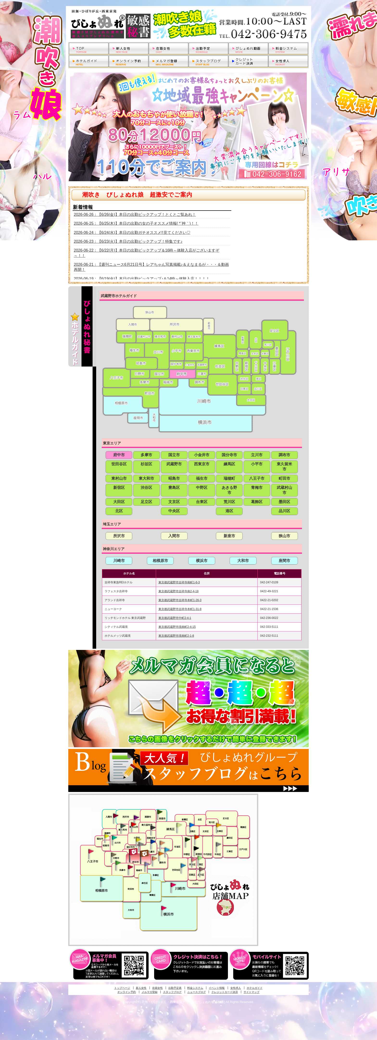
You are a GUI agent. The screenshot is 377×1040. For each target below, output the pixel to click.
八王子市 (256, 478)
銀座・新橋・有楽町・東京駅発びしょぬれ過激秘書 (218, 844)
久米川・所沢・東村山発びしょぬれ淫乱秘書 (133, 824)
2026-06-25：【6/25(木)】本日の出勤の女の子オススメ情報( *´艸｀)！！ (136, 223)
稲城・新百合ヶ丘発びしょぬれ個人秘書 (146, 864)
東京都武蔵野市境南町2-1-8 (176, 635)
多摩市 (146, 455)
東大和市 (146, 478)
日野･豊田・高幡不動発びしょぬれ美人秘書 (113, 854)
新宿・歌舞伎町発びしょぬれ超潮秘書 (197, 836)
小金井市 (201, 455)
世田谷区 (119, 464)
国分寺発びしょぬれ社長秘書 (138, 839)
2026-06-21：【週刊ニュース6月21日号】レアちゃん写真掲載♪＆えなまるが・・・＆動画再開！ (151, 267)
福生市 (201, 478)
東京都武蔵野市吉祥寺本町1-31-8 (179, 609)
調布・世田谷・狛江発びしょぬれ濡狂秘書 (183, 865)
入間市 (174, 536)
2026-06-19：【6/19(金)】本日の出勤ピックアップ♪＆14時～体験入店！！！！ (142, 279)
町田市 (284, 478)
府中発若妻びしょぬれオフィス (144, 853)
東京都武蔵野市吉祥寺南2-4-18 (178, 591)
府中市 (119, 455)
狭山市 (284, 536)
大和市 (243, 561)
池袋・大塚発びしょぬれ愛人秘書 (191, 824)
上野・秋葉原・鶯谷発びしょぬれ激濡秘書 (218, 824)
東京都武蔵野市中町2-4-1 (174, 618)
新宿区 (119, 488)
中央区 (174, 511)
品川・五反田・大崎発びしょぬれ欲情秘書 (201, 868)
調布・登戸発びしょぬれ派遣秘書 (167, 849)
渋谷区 (146, 488)
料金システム (195, 987)
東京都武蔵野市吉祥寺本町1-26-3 (179, 600)
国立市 (174, 455)
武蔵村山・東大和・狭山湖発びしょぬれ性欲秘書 (123, 825)
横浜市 (201, 561)
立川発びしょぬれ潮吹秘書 (114, 838)
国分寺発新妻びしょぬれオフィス (140, 844)
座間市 (284, 561)
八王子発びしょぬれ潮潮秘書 (90, 851)
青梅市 (257, 488)
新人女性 (141, 987)
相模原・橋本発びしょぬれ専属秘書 (103, 879)
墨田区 (284, 502)
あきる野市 (229, 490)
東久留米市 (284, 466)
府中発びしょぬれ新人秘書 (134, 852)
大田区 (119, 502)
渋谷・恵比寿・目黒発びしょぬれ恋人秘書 (193, 859)
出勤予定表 (175, 987)
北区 (119, 511)
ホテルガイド (255, 987)
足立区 (146, 502)
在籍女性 (157, 987)
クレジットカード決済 (224, 991)
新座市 (229, 536)
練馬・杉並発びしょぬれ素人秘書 (178, 825)
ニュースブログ (196, 991)
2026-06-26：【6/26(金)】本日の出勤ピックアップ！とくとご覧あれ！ (135, 214)
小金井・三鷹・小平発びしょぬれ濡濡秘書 (153, 841)
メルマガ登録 (149, 991)
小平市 (257, 464)
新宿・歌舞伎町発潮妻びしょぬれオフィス (196, 848)
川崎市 (119, 561)
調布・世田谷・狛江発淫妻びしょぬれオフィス (154, 858)
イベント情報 (217, 987)
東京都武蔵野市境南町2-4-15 (177, 627)
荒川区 (229, 502)
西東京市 (201, 464)
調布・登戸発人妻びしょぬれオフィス (161, 853)
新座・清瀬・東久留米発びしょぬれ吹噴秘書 (159, 811)
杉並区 (146, 464)
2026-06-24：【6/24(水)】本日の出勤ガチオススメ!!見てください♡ (132, 232)
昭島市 (174, 478)
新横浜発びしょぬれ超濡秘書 (164, 908)
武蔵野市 (174, 464)
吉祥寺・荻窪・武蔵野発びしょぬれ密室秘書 (162, 842)
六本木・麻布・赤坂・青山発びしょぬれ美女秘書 (200, 858)
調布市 (284, 455)
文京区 (174, 502)
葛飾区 (257, 502)
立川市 (257, 455)
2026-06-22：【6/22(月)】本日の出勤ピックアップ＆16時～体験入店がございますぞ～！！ (146, 252)
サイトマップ (251, 991)
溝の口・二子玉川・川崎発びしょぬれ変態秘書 (173, 884)
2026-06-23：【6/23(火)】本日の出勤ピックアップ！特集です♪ (128, 241)
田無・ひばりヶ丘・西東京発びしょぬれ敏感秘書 (153, 827)
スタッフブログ (172, 991)
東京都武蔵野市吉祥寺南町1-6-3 (179, 582)
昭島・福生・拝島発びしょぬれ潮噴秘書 (106, 836)
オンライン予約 (126, 991)
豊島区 (174, 488)
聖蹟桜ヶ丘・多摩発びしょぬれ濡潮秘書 (130, 867)
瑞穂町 (229, 478)
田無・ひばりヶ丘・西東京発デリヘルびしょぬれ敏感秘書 (188, 24)
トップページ (122, 987)
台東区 (201, 502)
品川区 (284, 511)
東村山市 (119, 478)
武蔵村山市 (284, 490)
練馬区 (229, 464)
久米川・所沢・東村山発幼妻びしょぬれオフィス (136, 817)
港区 (229, 511)
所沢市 (119, 536)
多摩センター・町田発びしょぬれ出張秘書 (117, 862)
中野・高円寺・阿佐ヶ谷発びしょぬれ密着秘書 (187, 839)
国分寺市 (229, 455)
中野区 (201, 488)
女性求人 (235, 987)
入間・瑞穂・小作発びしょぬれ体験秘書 (115, 815)
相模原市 (160, 561)
